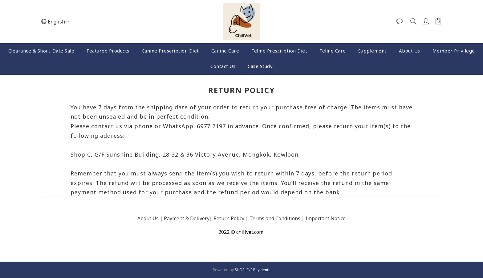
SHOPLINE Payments (252, 269)
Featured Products (108, 51)
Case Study (260, 66)
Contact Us (222, 66)
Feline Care (332, 51)
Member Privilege (453, 51)
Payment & (176, 218)
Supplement (372, 51)
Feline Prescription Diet (279, 51)
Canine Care (225, 51)
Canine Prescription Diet (170, 51)
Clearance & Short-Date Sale (41, 51)
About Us (409, 51)
